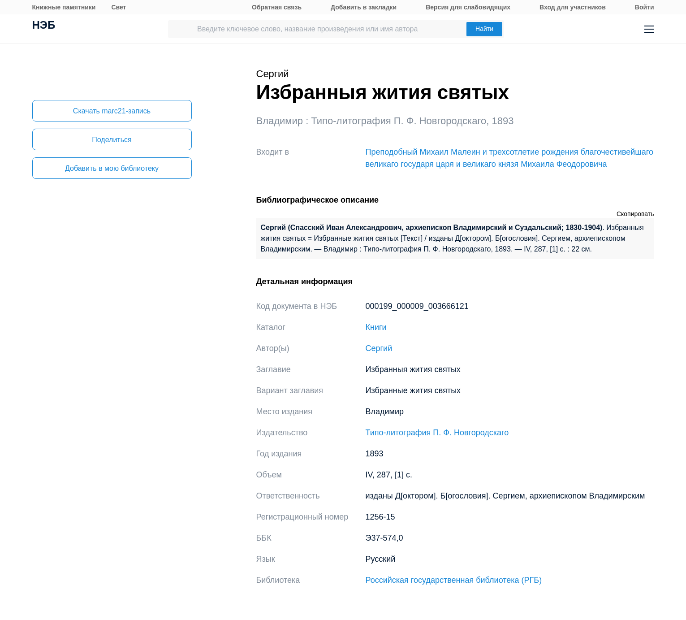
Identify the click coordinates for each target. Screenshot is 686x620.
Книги (376, 327)
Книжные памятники (64, 7)
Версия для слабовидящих (468, 7)
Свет (118, 7)
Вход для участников (572, 7)
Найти (484, 28)
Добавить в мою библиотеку (112, 168)
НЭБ (44, 26)
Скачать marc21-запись (112, 111)
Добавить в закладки (364, 7)
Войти (644, 7)
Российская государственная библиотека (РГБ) (454, 580)
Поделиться (111, 139)
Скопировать (635, 213)
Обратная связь (277, 7)
